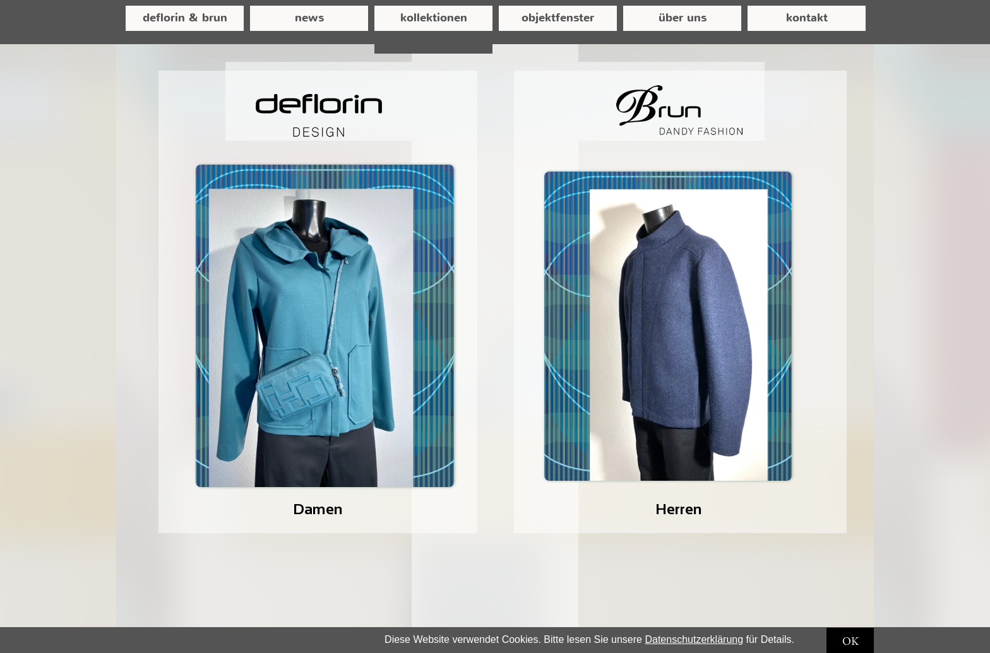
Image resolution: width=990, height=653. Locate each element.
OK (850, 640)
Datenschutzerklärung (694, 639)
